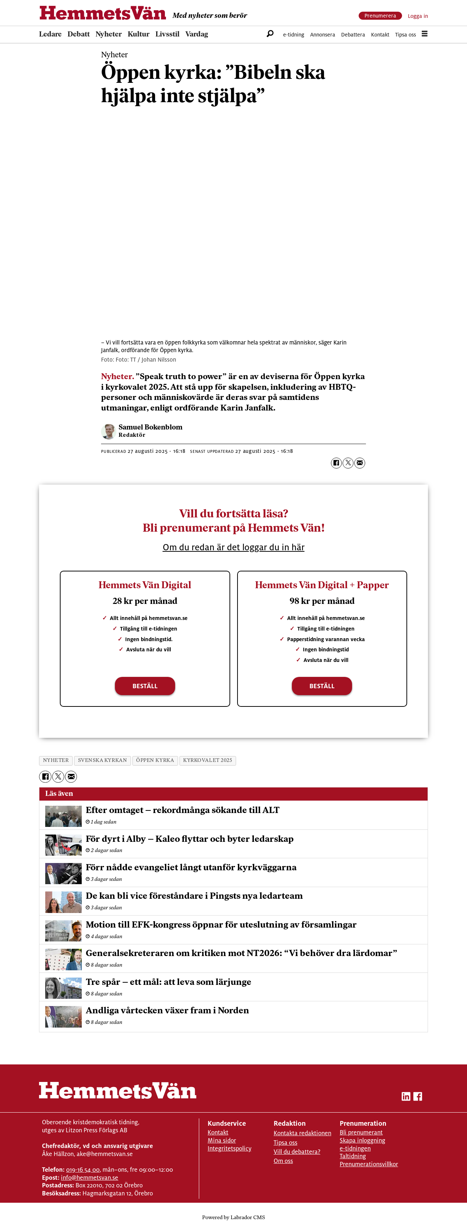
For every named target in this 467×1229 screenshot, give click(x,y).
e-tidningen (355, 1148)
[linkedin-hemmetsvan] (406, 1098)
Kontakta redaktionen (302, 1133)
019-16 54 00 (83, 1170)
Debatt (78, 34)
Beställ (145, 686)
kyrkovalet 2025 (207, 760)
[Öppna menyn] (425, 34)
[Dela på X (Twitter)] (348, 463)
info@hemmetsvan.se (89, 1178)
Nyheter (109, 34)
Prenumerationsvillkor (369, 1164)
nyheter (56, 760)
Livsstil (167, 34)
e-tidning (293, 34)
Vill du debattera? (297, 1152)
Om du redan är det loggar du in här (234, 547)
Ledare (50, 34)
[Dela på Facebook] (336, 463)
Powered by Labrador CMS (233, 1218)
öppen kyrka (155, 760)
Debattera (353, 34)
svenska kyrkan (102, 760)
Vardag (196, 34)
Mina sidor (222, 1140)
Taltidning (353, 1156)
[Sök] (270, 34)
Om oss (283, 1161)
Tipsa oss (405, 34)
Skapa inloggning (362, 1140)
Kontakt (380, 34)
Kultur (139, 34)
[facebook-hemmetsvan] (417, 1098)
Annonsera (322, 34)
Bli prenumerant (361, 1132)
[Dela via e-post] (359, 463)
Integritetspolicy (229, 1148)
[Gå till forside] (103, 13)
